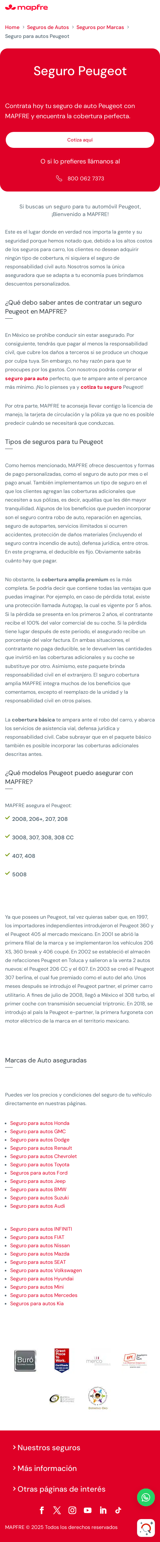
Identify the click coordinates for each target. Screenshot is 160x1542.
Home (12, 27)
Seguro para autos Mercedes (43, 1295)
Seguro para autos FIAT (37, 1237)
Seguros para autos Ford (39, 1172)
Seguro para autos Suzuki (39, 1197)
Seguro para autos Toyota (39, 1164)
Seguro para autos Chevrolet (43, 1156)
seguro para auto (26, 378)
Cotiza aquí (80, 140)
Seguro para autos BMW (38, 1189)
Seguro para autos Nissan (40, 1245)
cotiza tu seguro (101, 387)
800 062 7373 (86, 178)
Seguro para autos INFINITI (41, 1229)
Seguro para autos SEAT (38, 1262)
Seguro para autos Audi (37, 1206)
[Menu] (150, 7)
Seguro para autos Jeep (38, 1181)
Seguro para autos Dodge (39, 1139)
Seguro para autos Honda (39, 1123)
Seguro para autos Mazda (39, 1253)
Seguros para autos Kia (37, 1303)
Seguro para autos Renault (41, 1148)
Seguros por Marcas (100, 27)
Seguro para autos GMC (38, 1131)
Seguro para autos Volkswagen (46, 1270)
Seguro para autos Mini (37, 1287)
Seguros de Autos (48, 27)
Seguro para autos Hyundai (42, 1278)
